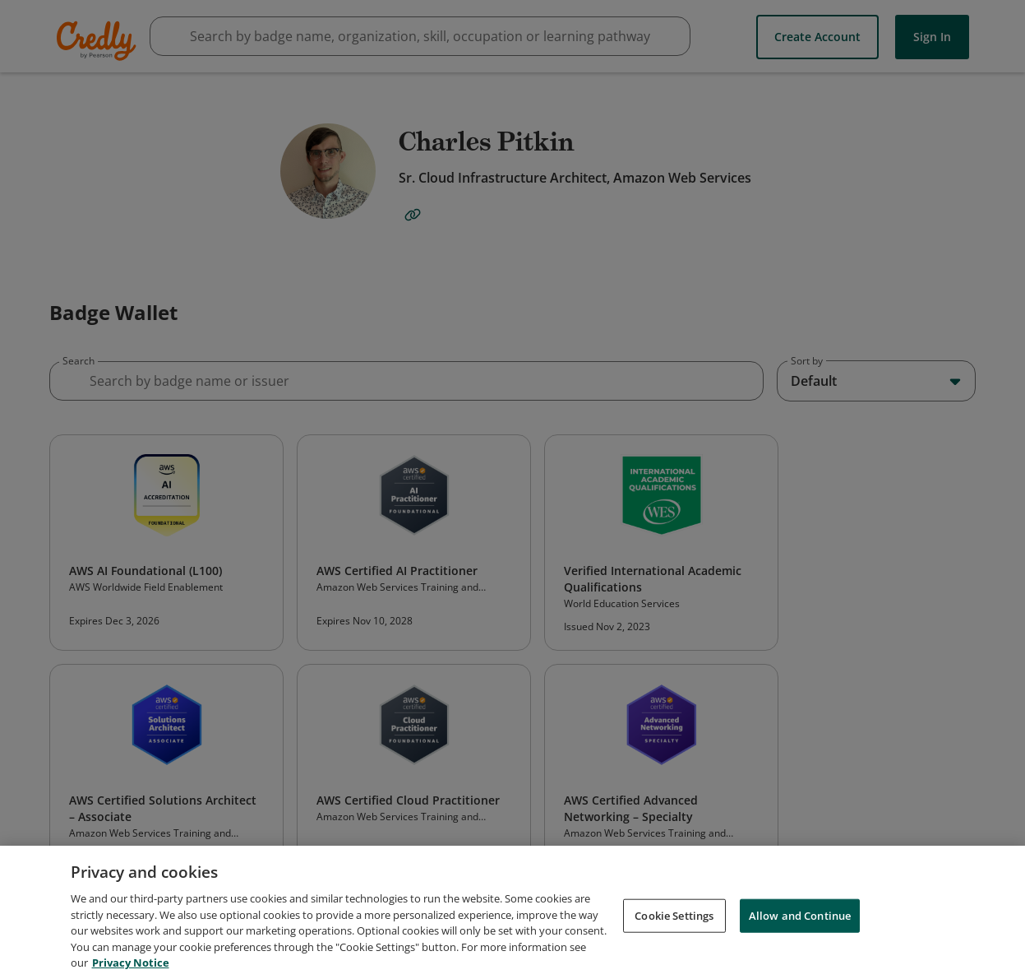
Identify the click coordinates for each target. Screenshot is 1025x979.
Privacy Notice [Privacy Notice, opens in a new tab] (130, 969)
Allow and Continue (800, 921)
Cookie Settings (674, 921)
